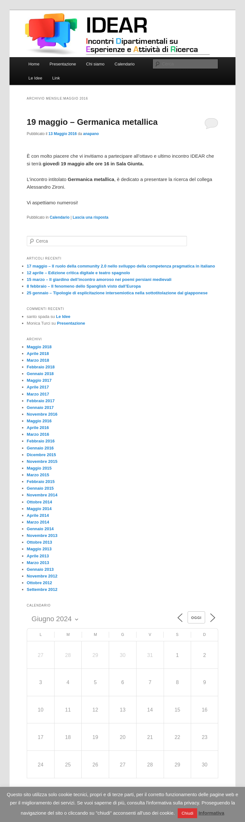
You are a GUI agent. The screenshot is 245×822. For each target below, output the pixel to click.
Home (34, 64)
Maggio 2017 (39, 380)
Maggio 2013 (39, 549)
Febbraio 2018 (41, 367)
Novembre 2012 (42, 576)
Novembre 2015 (42, 461)
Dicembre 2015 (41, 454)
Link (56, 78)
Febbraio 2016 (41, 441)
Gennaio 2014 (40, 528)
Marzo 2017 (38, 394)
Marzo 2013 (38, 562)
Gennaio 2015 (40, 488)
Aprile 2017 (38, 387)
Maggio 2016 (39, 421)
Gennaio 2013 (40, 569)
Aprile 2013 (38, 556)
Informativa (211, 813)
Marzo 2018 (38, 360)
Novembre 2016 (42, 414)
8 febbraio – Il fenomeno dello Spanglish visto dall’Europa (84, 286)
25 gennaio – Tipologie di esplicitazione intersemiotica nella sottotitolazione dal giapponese (117, 292)
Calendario (125, 64)
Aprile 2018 (38, 353)
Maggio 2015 (39, 468)
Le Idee (35, 78)
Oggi (196, 618)
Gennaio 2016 (40, 448)
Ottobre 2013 (39, 542)
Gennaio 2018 (40, 373)
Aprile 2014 (38, 515)
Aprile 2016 (38, 427)
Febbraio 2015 (41, 481)
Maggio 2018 (39, 346)
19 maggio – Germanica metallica (92, 122)
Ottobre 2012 (39, 582)
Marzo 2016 (38, 434)
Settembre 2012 (42, 589)
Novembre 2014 (42, 495)
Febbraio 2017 (41, 400)
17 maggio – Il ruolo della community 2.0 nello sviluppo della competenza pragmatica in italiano (121, 266)
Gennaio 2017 (40, 407)
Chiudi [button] (187, 813)
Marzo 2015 (38, 474)
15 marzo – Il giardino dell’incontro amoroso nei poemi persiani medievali (99, 279)
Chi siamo (95, 64)
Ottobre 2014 (39, 502)
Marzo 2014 (38, 522)
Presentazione (62, 64)
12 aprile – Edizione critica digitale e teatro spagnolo (78, 272)
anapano (91, 134)
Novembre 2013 (42, 535)
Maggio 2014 (39, 508)
